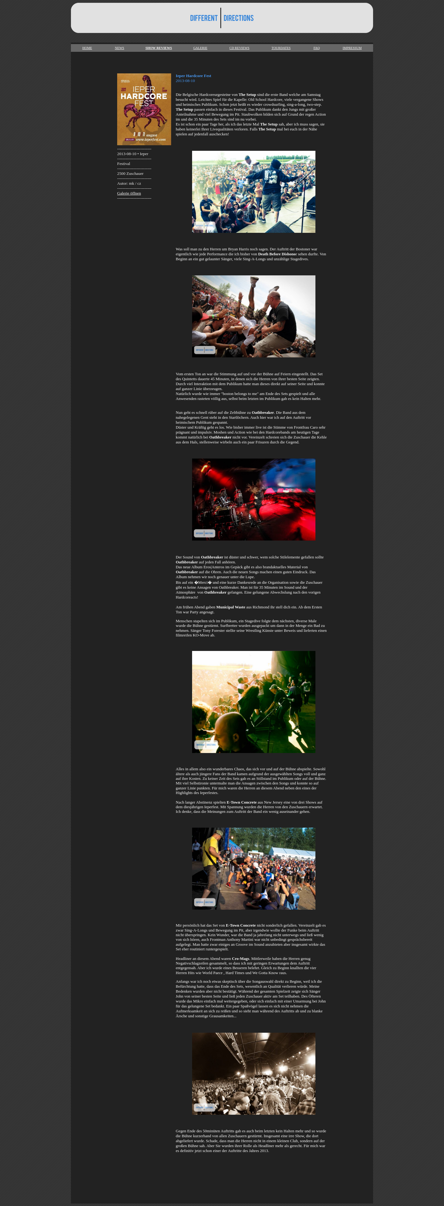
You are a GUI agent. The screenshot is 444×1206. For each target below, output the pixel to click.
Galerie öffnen (129, 193)
